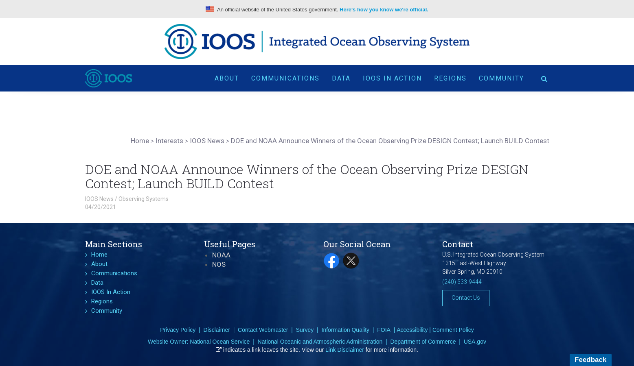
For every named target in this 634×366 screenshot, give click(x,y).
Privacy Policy (177, 330)
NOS (219, 264)
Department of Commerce (423, 341)
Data (341, 78)
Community (501, 78)
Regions (450, 78)
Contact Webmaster (263, 330)
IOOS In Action (392, 78)
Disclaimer (217, 330)
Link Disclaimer (344, 349)
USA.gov (475, 341)
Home (99, 254)
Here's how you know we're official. (384, 10)
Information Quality (346, 330)
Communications (285, 78)
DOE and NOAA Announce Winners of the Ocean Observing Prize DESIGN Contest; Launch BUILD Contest (307, 176)
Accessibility (412, 330)
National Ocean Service (220, 341)
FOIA (383, 330)
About (227, 78)
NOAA (221, 255)
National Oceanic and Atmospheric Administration (320, 341)
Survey (305, 330)
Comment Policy (453, 330)
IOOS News (99, 199)
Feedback (590, 360)
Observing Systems (143, 199)
